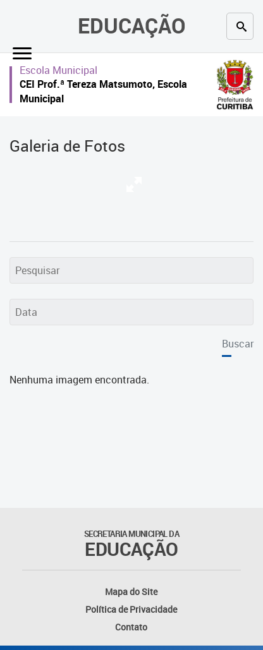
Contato (131, 627)
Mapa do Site (131, 592)
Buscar (238, 344)
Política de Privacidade (131, 609)
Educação (132, 25)
